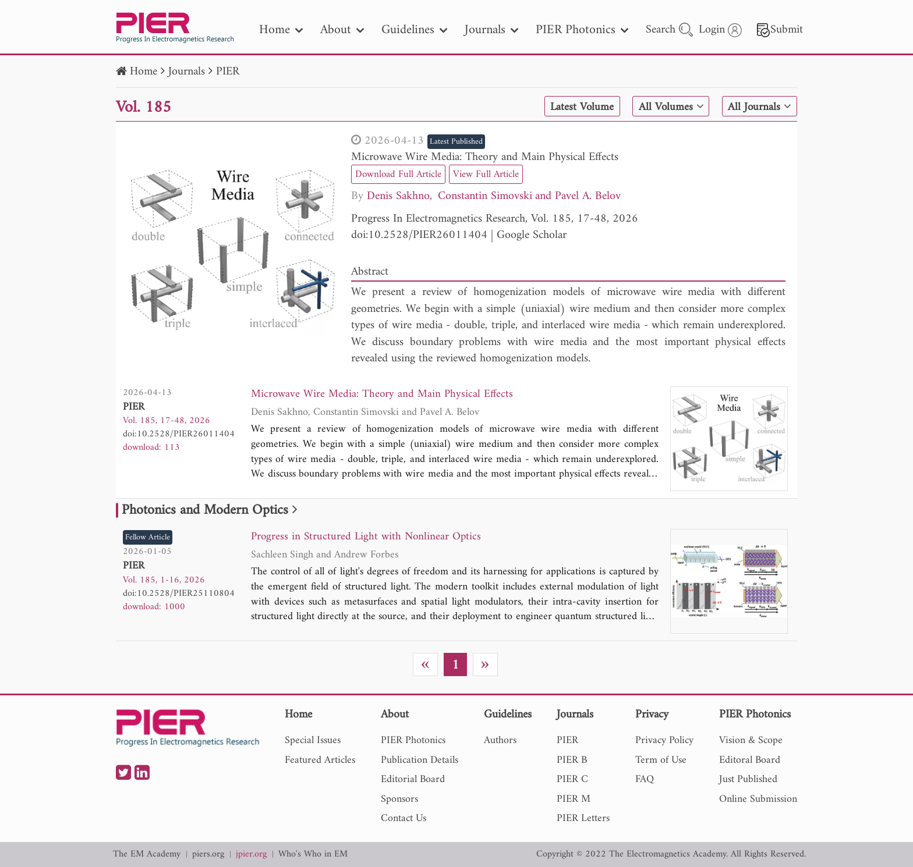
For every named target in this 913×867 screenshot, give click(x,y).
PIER (227, 72)
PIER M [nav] (573, 799)
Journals (186, 72)
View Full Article (493, 174)
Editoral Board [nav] (749, 760)
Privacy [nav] (651, 715)
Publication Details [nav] (419, 760)
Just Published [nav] (748, 779)
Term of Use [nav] (660, 760)
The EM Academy (147, 854)
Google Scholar (532, 235)
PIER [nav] (567, 740)
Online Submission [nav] (758, 799)
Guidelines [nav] (414, 30)
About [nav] (342, 30)
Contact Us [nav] (403, 818)
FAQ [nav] (644, 779)
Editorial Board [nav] (413, 779)
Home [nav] (281, 30)
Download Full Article (400, 174)
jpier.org (251, 854)
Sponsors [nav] (399, 799)
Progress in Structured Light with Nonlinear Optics (368, 537)
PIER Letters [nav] (583, 818)
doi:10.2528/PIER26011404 (419, 235)
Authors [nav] (500, 740)
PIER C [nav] (572, 779)
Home (143, 72)
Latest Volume (578, 107)
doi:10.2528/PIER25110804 (179, 593)
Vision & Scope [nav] (751, 740)
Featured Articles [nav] (320, 760)
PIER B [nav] (572, 760)
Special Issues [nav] (313, 740)
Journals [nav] (491, 30)
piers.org (208, 854)
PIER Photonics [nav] (582, 30)
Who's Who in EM (313, 854)
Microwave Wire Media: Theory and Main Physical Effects (484, 157)
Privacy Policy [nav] (664, 740)
